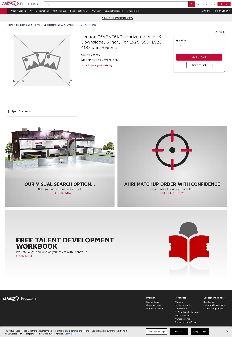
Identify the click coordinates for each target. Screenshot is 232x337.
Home (10, 25)
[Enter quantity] (180, 46)
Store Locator (201, 4)
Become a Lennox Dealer (186, 322)
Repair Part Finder (79, 10)
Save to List (199, 65)
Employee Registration (213, 308)
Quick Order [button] (221, 10)
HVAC (37, 25)
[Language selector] (38, 4)
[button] (191, 4)
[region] (116, 331)
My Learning (133, 10)
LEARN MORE (24, 256)
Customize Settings (156, 331)
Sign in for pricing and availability (96, 65)
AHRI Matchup (59, 10)
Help (213, 4)
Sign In (224, 4)
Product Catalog (18, 10)
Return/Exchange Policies (214, 305)
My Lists (206, 10)
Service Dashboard (114, 10)
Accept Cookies (200, 331)
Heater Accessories (87, 25)
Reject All (179, 331)
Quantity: (181, 40)
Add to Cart (199, 57)
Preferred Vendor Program (187, 312)
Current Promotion (154, 308)
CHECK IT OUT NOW (59, 193)
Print (219, 32)
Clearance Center (154, 305)
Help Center (208, 302)
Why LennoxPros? (183, 318)
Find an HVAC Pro (182, 315)
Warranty (96, 10)
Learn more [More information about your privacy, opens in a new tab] (70, 333)
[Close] (227, 331)
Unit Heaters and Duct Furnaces (59, 25)
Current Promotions (39, 10)
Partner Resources (183, 305)
